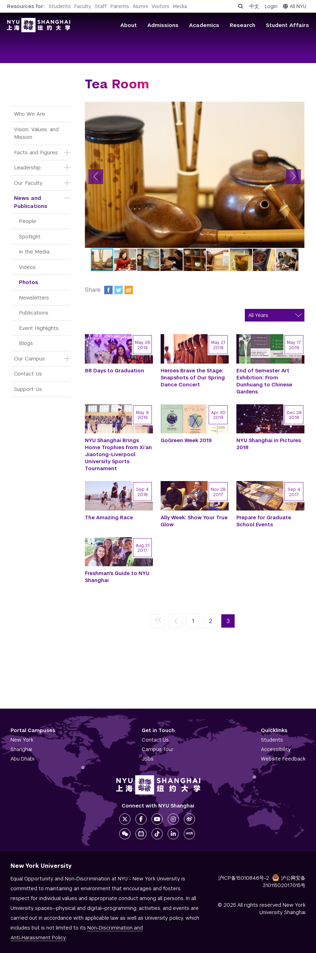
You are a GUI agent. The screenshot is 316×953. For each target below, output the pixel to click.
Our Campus (29, 358)
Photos (28, 282)
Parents (119, 6)
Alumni (140, 6)
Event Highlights (39, 328)
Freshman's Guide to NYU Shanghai (117, 576)
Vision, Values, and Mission (37, 133)
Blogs (26, 343)
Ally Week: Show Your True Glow (194, 521)
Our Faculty (28, 183)
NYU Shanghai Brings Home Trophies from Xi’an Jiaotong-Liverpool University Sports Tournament (118, 454)
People (27, 221)
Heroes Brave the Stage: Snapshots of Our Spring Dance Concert (193, 377)
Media (180, 6)
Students (60, 6)
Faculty (82, 6)
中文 (254, 6)
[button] (95, 176)
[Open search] (240, 6)
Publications (33, 312)
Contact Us (28, 373)
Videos (27, 267)
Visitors (160, 6)
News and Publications (30, 202)
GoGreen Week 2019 (186, 440)
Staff (101, 6)
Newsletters (34, 297)
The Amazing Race (109, 517)
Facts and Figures (36, 152)
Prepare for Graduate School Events (263, 521)
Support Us (28, 389)
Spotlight (30, 236)
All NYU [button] (294, 6)
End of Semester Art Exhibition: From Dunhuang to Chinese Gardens (264, 381)
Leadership (27, 167)
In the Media (34, 251)
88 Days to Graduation (114, 370)
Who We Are (29, 113)
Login (271, 6)
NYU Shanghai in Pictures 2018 (268, 444)
